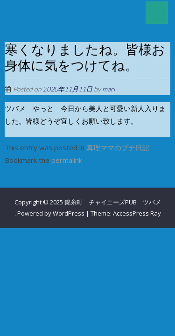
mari (108, 89)
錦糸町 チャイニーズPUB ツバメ (112, 202)
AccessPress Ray (137, 213)
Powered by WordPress (50, 213)
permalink (66, 160)
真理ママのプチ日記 (117, 147)
